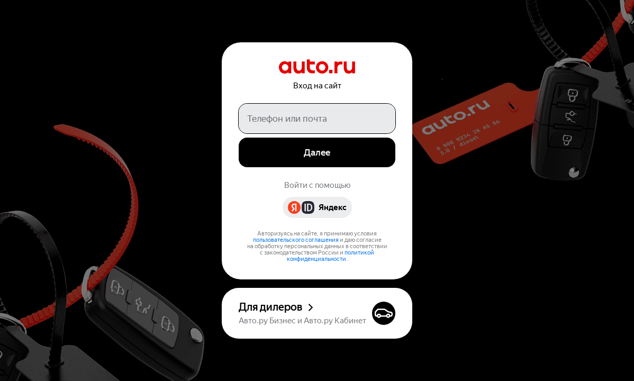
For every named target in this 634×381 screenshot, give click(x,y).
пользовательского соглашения (296, 240)
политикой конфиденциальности (331, 255)
